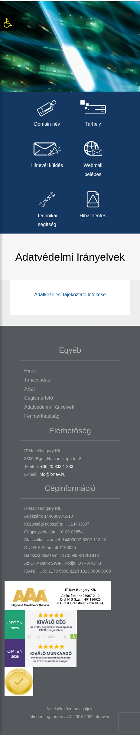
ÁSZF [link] (30, 388)
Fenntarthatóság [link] (42, 416)
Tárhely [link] (93, 111)
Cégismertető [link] (38, 397)
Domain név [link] (47, 111)
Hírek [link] (30, 370)
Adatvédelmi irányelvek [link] (49, 407)
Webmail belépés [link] (93, 157)
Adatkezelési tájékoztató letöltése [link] (70, 294)
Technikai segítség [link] (47, 207)
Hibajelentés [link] (93, 203)
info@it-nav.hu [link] (51, 474)
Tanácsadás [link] (37, 379)
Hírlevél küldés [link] (47, 152)
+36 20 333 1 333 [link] (56, 466)
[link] (8, 23)
